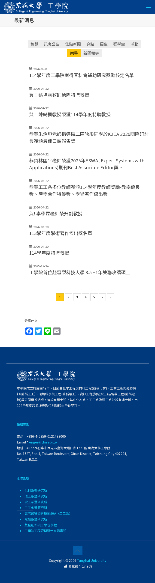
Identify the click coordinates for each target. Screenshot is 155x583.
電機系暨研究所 (35, 519)
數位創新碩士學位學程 (40, 525)
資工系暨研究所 (35, 502)
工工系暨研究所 (35, 507)
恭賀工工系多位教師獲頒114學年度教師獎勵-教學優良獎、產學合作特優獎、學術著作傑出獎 (84, 190)
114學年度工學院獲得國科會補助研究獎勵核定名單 (81, 75)
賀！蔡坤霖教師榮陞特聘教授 (59, 94)
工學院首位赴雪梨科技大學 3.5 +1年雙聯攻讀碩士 (79, 272)
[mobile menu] (149, 7)
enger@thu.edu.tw (43, 442)
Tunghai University (91, 560)
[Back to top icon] (77, 550)
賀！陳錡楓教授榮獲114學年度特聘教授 (70, 114)
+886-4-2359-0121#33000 (46, 436)
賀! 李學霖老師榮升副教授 (55, 213)
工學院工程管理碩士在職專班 (45, 530)
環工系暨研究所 (35, 496)
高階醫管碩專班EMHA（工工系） (48, 513)
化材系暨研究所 (35, 490)
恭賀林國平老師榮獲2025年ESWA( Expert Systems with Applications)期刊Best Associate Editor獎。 (86, 164)
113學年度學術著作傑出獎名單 (60, 233)
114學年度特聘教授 (49, 252)
